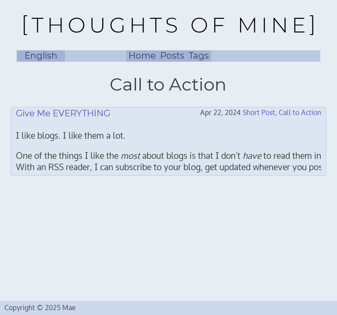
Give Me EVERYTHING (63, 113)
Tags (199, 55)
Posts (172, 55)
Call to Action (300, 112)
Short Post (259, 112)
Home (142, 55)
